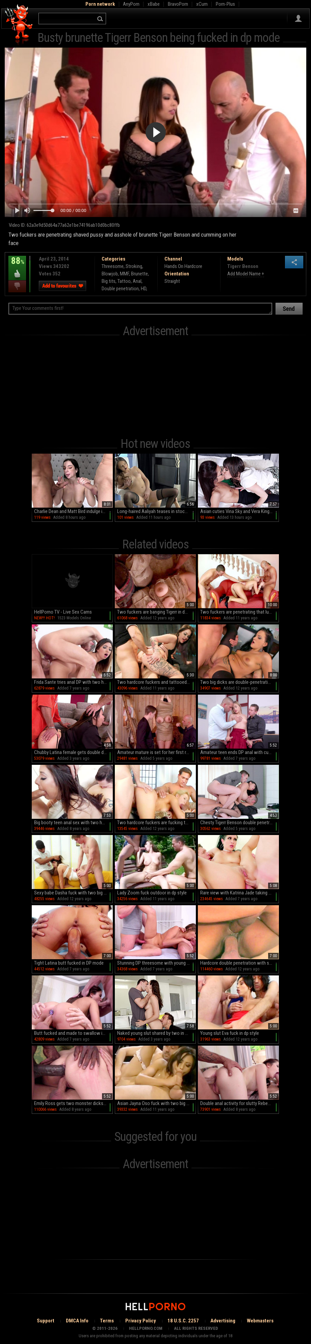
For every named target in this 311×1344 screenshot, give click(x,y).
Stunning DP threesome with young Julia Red (156, 963)
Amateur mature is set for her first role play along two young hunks (156, 752)
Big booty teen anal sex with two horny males (73, 822)
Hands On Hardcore (183, 266)
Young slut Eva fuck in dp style (229, 1033)
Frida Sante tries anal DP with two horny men (73, 682)
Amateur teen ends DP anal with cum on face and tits (239, 752)
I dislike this (17, 286)
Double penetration (120, 289)
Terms (107, 1321)
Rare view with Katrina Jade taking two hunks (239, 893)
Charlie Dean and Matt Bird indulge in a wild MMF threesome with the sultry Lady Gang (73, 511)
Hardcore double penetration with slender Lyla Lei (239, 963)
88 (17, 265)
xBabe (154, 4)
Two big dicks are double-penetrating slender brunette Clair (239, 682)
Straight (172, 281)
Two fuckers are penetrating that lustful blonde (239, 612)
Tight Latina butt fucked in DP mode (69, 963)
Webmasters (260, 1321)
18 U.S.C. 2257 (183, 1321)
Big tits (108, 281)
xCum (202, 4)
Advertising (222, 1321)
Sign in (298, 18)
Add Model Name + (245, 274)
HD (143, 289)
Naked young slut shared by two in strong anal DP (156, 1033)
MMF (124, 274)
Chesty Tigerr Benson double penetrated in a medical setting (239, 822)
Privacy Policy (140, 1321)
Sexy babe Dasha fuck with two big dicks (73, 893)
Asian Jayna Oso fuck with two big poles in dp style (156, 1103)
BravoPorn (178, 4)
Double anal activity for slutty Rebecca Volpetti (239, 1103)
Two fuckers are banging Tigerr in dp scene (156, 612)
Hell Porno (19, 25)
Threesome (113, 266)
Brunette (139, 274)
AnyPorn (131, 4)
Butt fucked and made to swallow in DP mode (73, 1033)
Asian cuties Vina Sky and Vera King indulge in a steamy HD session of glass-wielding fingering (239, 511)
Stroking (134, 266)
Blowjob (110, 274)
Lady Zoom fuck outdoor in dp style (152, 893)
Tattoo (124, 281)
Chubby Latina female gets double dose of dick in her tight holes (73, 752)
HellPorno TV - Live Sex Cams (63, 612)
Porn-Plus (225, 4)
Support (45, 1321)
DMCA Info (77, 1321)
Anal (137, 281)
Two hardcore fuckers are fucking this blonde (156, 822)
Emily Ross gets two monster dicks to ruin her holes (73, 1103)
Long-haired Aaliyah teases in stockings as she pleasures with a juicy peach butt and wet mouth (156, 511)
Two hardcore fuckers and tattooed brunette (156, 682)
